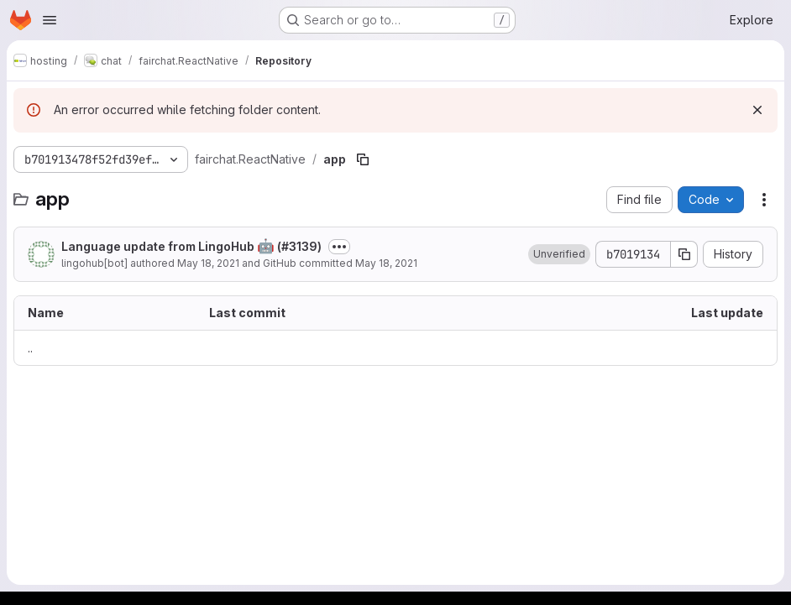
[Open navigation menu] (49, 20)
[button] (559, 254)
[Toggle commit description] (339, 246)
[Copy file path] (362, 159)
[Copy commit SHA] (684, 254)
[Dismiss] (757, 110)
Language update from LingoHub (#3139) (191, 245)
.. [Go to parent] (30, 348)
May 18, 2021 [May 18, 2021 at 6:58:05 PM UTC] (208, 263)
